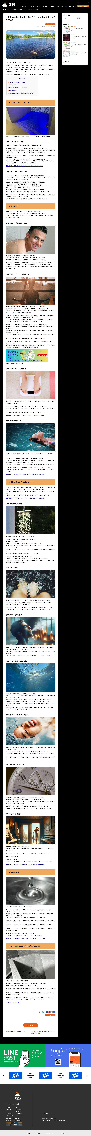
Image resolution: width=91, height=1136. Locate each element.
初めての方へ (28, 6)
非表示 (23, 78)
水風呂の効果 (12, 85)
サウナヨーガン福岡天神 (13, 1003)
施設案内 (35, 6)
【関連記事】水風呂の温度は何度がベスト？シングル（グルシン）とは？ (24, 166)
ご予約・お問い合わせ (69, 6)
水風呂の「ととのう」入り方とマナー (18, 87)
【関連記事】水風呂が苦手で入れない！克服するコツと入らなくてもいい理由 (25, 938)
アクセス (52, 6)
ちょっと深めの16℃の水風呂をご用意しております (21, 93)
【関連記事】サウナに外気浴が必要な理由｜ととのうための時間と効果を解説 (26, 865)
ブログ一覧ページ (9, 9)
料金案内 (41, 6)
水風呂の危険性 (13, 90)
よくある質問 (59, 6)
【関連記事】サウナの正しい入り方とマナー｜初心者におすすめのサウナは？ (26, 498)
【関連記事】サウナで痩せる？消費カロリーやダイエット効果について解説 (25, 415)
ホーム (21, 6)
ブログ (46, 6)
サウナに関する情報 (51, 24)
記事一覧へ (31, 1025)
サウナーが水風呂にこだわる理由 (17, 82)
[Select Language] (83, 2)
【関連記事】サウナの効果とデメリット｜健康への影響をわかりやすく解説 (25, 474)
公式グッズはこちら (83, 6)
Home (4, 9)
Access (46, 1113)
